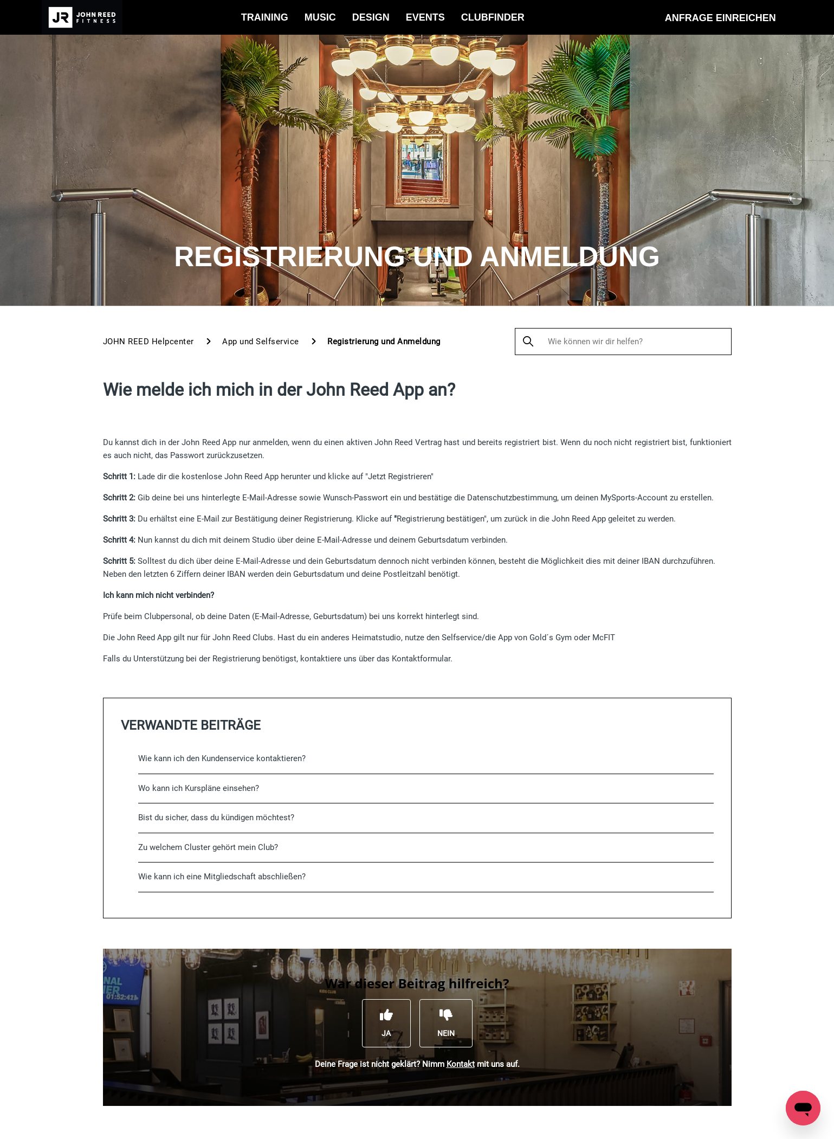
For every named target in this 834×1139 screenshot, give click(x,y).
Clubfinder (493, 17)
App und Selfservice (261, 341)
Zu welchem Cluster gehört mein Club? (208, 847)
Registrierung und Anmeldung (384, 341)
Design (371, 17)
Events (425, 17)
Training (264, 17)
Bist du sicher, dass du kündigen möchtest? (216, 817)
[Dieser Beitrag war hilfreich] (386, 1023)
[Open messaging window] (803, 1108)
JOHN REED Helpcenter (148, 341)
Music (320, 17)
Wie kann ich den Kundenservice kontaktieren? (222, 758)
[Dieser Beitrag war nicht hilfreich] (446, 1023)
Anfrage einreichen (720, 17)
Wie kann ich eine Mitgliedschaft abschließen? (222, 876)
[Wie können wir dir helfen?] (623, 341)
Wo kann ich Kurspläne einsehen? (198, 788)
